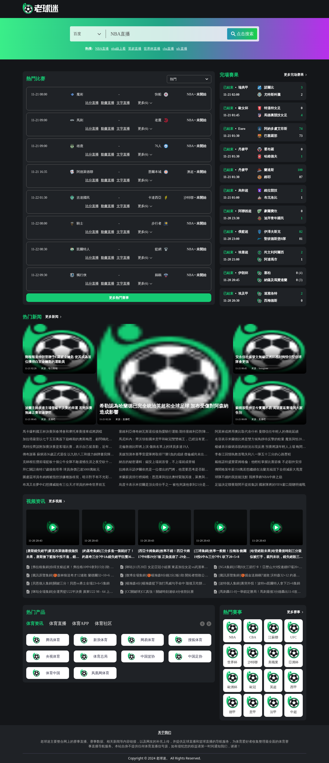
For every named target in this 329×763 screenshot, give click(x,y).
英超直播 (134, 48)
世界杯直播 (152, 48)
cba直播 (168, 48)
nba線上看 (118, 48)
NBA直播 (102, 48)
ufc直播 (181, 48)
